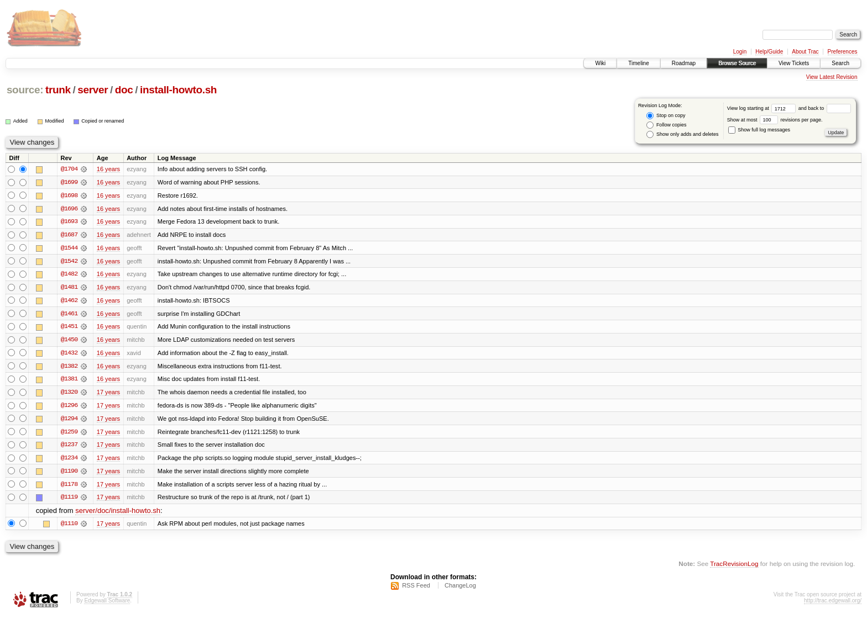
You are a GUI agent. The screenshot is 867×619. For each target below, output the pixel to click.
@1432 (69, 354)
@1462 (69, 301)
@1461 (69, 314)
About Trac (805, 52)
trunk (58, 90)
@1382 (69, 367)
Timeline (638, 63)
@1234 (69, 460)
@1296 (69, 407)
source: (25, 90)
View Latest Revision (832, 77)
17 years (108, 394)
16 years (108, 169)
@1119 (69, 500)
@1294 (69, 420)
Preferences (843, 52)
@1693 (69, 222)
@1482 (69, 275)
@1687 (69, 235)
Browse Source (737, 63)
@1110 (69, 526)
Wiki (600, 63)
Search (840, 63)
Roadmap (684, 63)
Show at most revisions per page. (775, 120)
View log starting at (762, 108)
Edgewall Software (107, 604)
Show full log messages (759, 130)
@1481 (69, 288)
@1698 (69, 195)
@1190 (69, 473)
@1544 (69, 248)
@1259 (69, 434)
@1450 (69, 341)
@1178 (69, 487)
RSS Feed (416, 589)
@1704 (69, 169)
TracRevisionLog (734, 566)
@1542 (69, 261)
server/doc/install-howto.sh (117, 514)
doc (124, 90)
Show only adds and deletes (682, 134)
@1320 (69, 394)
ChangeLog (460, 589)
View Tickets (794, 63)
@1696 (69, 208)
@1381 (69, 381)
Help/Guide (769, 52)
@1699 (69, 182)
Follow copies (666, 125)
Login (739, 52)
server (92, 90)
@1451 (69, 328)
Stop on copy (665, 115)
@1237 (69, 447)
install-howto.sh (178, 90)
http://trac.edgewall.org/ (832, 604)
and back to (824, 108)
